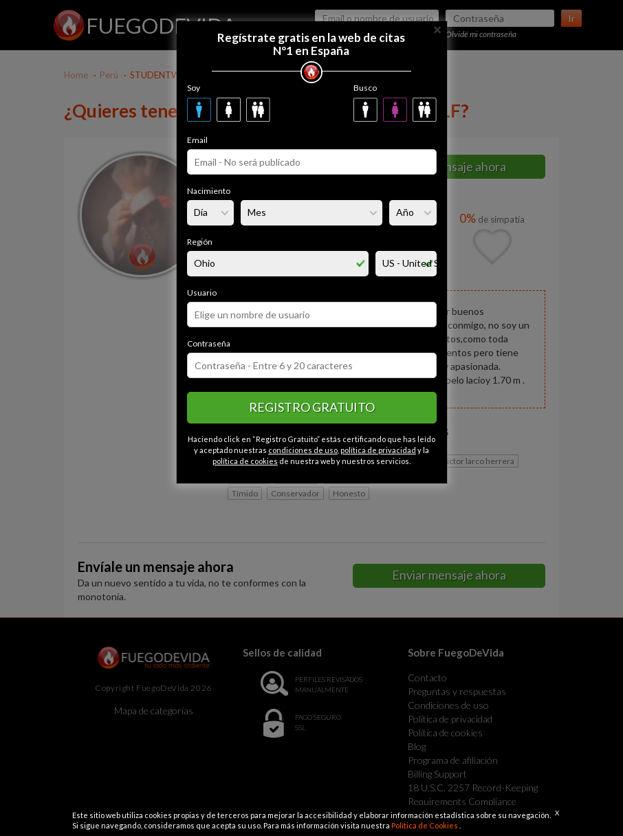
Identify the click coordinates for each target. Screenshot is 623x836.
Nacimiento (208, 191)
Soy (193, 87)
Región (199, 241)
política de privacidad (378, 450)
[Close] (437, 28)
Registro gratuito (312, 407)
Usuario (202, 292)
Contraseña (208, 343)
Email (197, 140)
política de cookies (245, 460)
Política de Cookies (425, 825)
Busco (365, 87)
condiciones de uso (303, 450)
